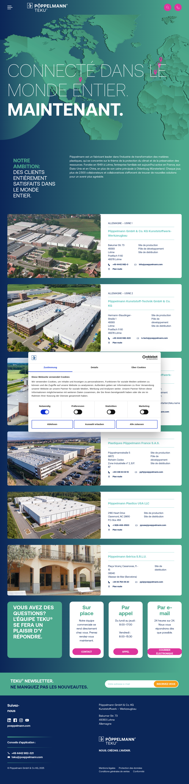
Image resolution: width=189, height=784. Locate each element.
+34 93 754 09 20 (118, 582)
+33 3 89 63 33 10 (118, 472)
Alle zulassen (137, 424)
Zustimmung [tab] (50, 367)
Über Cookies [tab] (138, 367)
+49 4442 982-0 (118, 264)
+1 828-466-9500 (118, 525)
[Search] (167, 7)
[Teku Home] (47, 7)
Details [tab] (94, 367)
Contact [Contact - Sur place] (86, 651)
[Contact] (178, 7)
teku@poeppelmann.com (27, 757)
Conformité (138, 771)
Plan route (115, 269)
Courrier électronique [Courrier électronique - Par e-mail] (164, 652)
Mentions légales (107, 768)
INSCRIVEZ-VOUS (166, 684)
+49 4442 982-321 (23, 753)
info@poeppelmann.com (148, 264)
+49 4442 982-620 (119, 338)
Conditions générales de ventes (114, 771)
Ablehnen (52, 424)
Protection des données (130, 768)
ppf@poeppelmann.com (149, 472)
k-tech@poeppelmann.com (152, 338)
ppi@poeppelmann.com (149, 582)
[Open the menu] (10, 7)
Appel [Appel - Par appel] (125, 651)
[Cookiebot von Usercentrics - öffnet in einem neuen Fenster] (145, 357)
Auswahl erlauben (94, 424)
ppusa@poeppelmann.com (150, 525)
